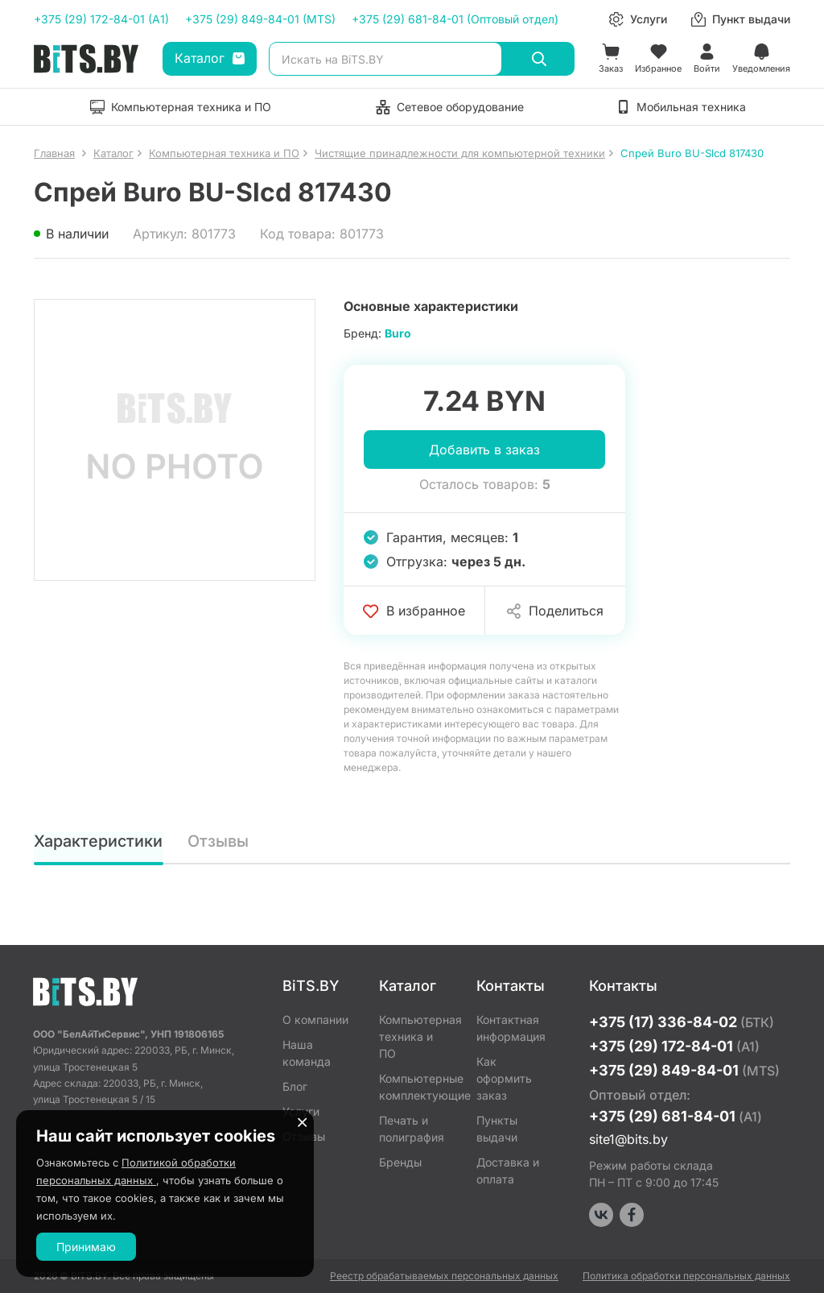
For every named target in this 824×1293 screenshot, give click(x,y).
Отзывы (218, 841)
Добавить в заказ (484, 449)
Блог (294, 1086)
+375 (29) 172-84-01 (674, 1046)
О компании (315, 1019)
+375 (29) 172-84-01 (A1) (101, 19)
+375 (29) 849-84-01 (684, 1070)
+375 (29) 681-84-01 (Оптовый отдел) (455, 19)
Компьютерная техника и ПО (415, 1036)
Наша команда (306, 1053)
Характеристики (98, 841)
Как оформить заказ (504, 1078)
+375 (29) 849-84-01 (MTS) (260, 19)
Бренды (400, 1162)
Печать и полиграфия (411, 1128)
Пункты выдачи (496, 1128)
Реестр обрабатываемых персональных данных (444, 1276)
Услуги (300, 1111)
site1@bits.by (628, 1139)
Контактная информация (511, 1028)
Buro (398, 333)
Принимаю (86, 1247)
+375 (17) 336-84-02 (681, 1021)
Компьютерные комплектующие (415, 1086)
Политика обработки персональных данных (686, 1276)
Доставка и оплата (507, 1170)
